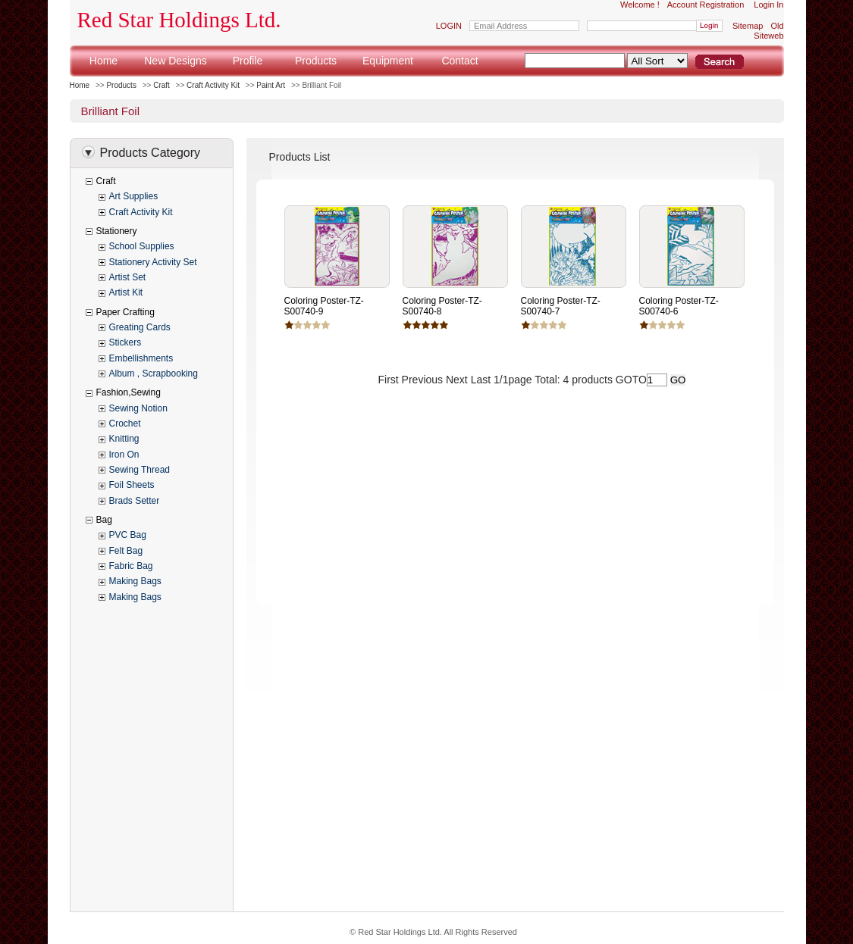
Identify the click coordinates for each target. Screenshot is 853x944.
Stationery (116, 231)
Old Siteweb (768, 30)
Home (103, 61)
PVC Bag (127, 535)
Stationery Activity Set (153, 262)
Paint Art (270, 85)
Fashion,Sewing (128, 392)
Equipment (387, 61)
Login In (768, 4)
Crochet (125, 423)
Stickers (125, 342)
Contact (459, 61)
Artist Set (127, 277)
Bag (104, 519)
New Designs (175, 61)
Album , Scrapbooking (153, 373)
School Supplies (141, 246)
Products (316, 61)
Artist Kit (126, 292)
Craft (161, 85)
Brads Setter (134, 500)
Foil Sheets (132, 485)
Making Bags (135, 581)
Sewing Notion (138, 408)
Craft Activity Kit (213, 85)
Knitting (124, 438)
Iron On (124, 454)
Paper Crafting (125, 312)
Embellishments (141, 358)
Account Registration (706, 4)
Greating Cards (140, 327)
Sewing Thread (140, 469)
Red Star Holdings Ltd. (179, 20)
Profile (248, 61)
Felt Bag (126, 550)
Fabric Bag (131, 566)
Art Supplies (133, 196)
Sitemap (747, 25)
